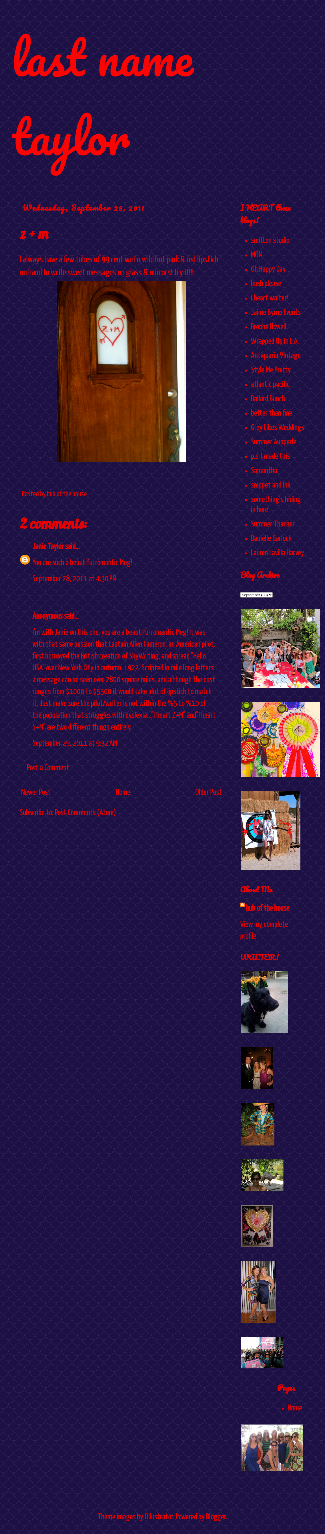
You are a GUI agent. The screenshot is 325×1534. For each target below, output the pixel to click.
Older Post (208, 792)
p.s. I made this (270, 456)
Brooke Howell (268, 327)
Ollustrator (159, 1517)
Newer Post (36, 792)
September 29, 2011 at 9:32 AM (74, 743)
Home (123, 792)
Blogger (216, 1517)
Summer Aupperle (273, 442)
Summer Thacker (273, 524)
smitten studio (270, 241)
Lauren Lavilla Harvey (277, 553)
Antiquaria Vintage (276, 356)
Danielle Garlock (271, 539)
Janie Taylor (48, 547)
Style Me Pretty (271, 370)
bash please (266, 284)
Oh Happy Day (268, 269)
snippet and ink (271, 485)
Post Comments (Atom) (85, 813)
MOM (257, 255)
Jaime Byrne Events (276, 313)
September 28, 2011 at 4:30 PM (74, 579)
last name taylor (102, 96)
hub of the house (267, 908)
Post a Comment (48, 768)
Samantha (264, 471)
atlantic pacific (270, 385)
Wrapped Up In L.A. (275, 341)
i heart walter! (269, 298)
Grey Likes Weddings (277, 428)
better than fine (271, 413)
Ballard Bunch (268, 399)
